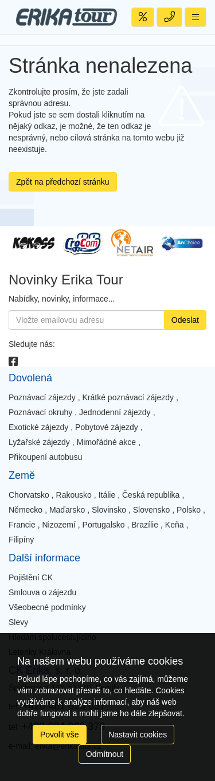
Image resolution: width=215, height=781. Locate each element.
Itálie (107, 494)
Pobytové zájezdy (106, 427)
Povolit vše (59, 734)
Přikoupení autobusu (45, 457)
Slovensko (151, 509)
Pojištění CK (31, 577)
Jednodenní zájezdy (115, 412)
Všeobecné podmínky (47, 607)
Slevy (18, 622)
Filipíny (21, 539)
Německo (25, 509)
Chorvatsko (29, 494)
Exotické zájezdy (38, 427)
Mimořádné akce (106, 442)
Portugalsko (104, 524)
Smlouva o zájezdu (42, 592)
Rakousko (74, 494)
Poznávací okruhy (40, 412)
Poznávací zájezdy (42, 397)
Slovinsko (109, 509)
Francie (22, 524)
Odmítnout (104, 754)
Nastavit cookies (137, 734)
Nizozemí (58, 524)
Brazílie (144, 524)
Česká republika (150, 494)
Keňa (174, 524)
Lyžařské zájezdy (39, 442)
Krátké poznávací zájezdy (128, 397)
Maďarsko (67, 509)
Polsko (189, 509)
